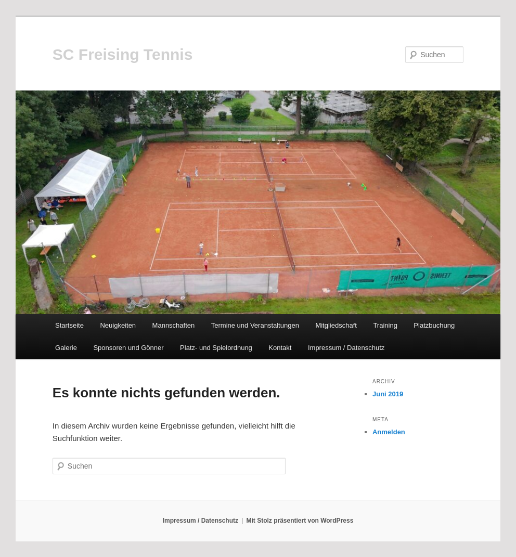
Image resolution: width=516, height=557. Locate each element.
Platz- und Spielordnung (216, 348)
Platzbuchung (434, 325)
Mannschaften (173, 325)
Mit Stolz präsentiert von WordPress (300, 520)
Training (385, 325)
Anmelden (388, 432)
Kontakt (279, 348)
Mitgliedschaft (335, 325)
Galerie (66, 348)
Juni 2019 (387, 394)
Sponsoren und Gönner (128, 348)
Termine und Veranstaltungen (255, 325)
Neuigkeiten (118, 325)
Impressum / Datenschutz (346, 348)
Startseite (69, 325)
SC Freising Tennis (123, 54)
